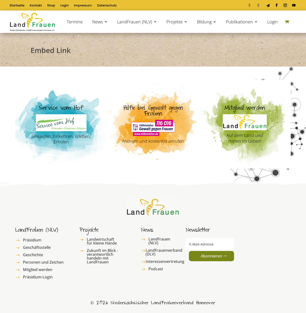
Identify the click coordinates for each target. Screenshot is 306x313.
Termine (75, 22)
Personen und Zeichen (43, 262)
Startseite (17, 6)
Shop (51, 6)
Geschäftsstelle (37, 247)
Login (64, 6)
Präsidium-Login (38, 277)
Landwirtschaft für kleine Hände (102, 241)
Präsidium (32, 240)
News (97, 22)
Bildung (204, 22)
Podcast (155, 268)
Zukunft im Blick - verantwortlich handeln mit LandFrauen (102, 256)
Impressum (83, 6)
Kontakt (36, 6)
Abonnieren (211, 256)
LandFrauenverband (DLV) (164, 252)
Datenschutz (107, 6)
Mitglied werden (37, 269)
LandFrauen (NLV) (134, 22)
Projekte (174, 22)
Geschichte (33, 254)
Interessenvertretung (165, 261)
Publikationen (239, 22)
